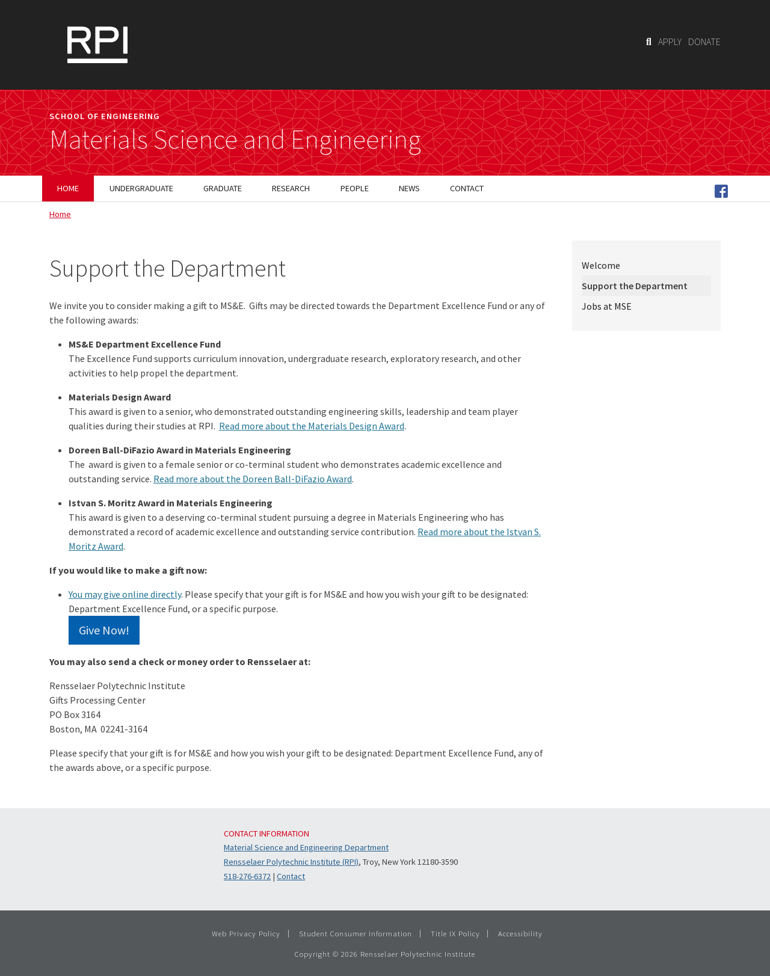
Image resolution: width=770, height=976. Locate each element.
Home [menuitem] (68, 188)
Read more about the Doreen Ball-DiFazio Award (252, 479)
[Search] (648, 41)
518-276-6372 (247, 876)
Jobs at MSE (607, 306)
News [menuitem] (409, 188)
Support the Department (635, 286)
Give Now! (104, 629)
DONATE (704, 41)
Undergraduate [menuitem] (141, 188)
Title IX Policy (455, 933)
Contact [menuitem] (467, 188)
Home (60, 214)
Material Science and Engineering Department (306, 847)
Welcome (601, 265)
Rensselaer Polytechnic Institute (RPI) (291, 861)
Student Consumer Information (355, 933)
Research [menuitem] (291, 188)
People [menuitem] (354, 188)
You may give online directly (125, 594)
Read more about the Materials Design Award (311, 426)
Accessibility (520, 933)
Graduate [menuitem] (222, 188)
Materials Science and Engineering (235, 139)
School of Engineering (104, 116)
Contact (291, 876)
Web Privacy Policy (246, 933)
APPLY (670, 41)
